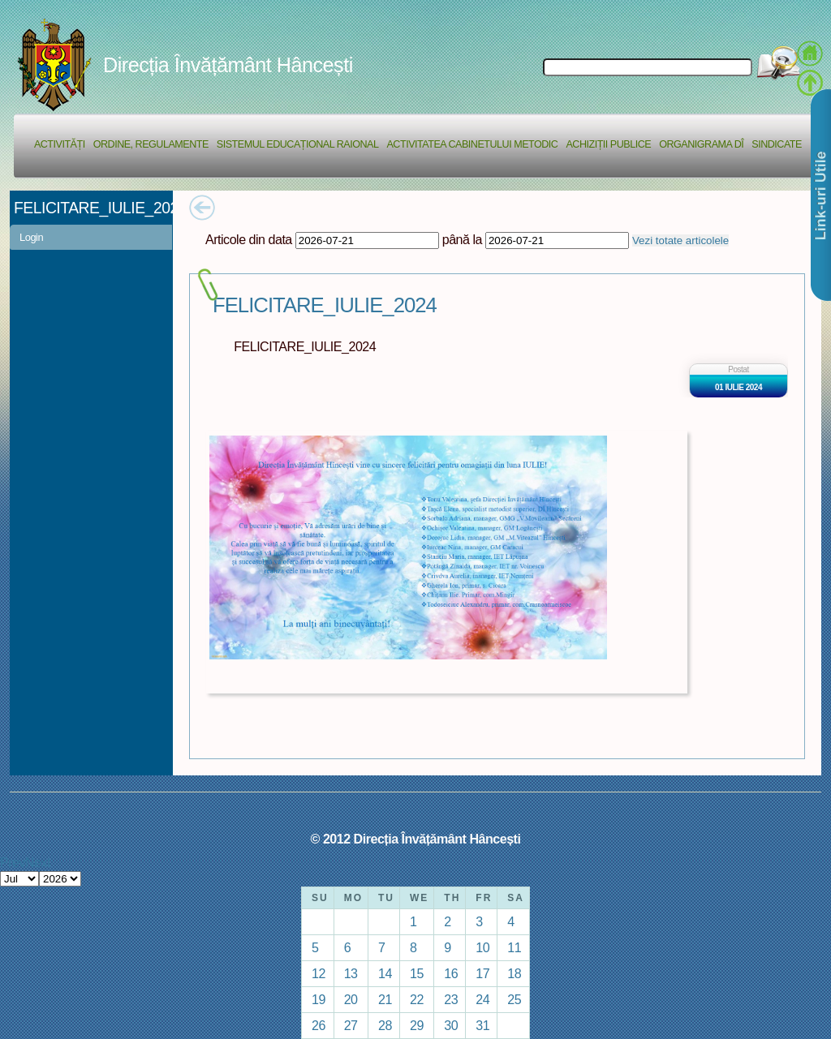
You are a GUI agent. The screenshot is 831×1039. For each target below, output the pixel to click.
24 (482, 999)
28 (385, 1025)
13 (351, 973)
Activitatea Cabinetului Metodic (472, 144)
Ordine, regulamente (151, 144)
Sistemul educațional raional (298, 144)
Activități (59, 144)
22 (417, 999)
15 (417, 973)
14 (385, 973)
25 (514, 999)
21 (385, 999)
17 (482, 973)
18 (514, 973)
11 (514, 947)
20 (351, 999)
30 (451, 1025)
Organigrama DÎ (701, 144)
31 (482, 1025)
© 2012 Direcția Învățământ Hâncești (416, 838)
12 (318, 973)
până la (462, 239)
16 (451, 973)
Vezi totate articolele (680, 240)
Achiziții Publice (608, 144)
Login (31, 237)
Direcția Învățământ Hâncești (228, 65)
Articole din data (248, 239)
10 (482, 947)
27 (351, 1025)
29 (417, 1025)
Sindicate (776, 144)
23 (451, 999)
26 (318, 1025)
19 (318, 999)
